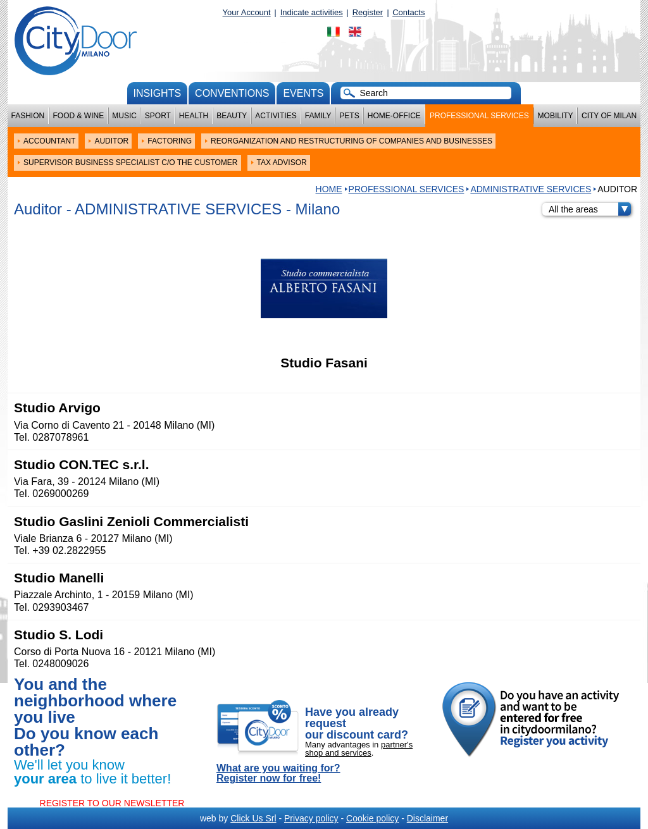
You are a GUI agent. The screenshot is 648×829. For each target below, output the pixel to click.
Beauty (231, 115)
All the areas (590, 209)
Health (193, 115)
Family (318, 115)
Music (124, 115)
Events (303, 93)
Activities (275, 115)
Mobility (555, 115)
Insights (158, 93)
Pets (349, 115)
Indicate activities (311, 12)
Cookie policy (372, 818)
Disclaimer (427, 818)
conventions (232, 93)
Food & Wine (78, 115)
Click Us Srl (253, 818)
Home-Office (394, 115)
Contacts (408, 12)
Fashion (28, 115)
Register (367, 12)
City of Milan (609, 115)
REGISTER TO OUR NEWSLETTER (112, 803)
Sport (158, 115)
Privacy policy (311, 818)
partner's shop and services (359, 749)
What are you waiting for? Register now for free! (278, 773)
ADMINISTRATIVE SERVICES (530, 189)
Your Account (247, 12)
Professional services (479, 115)
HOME (329, 189)
